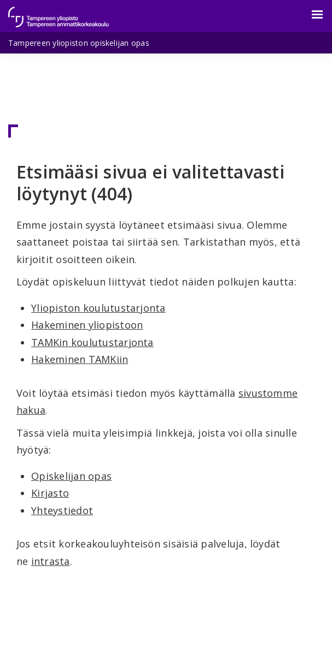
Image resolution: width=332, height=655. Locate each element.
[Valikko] (311, 14)
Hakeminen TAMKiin (79, 359)
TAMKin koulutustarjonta (92, 342)
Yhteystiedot (62, 510)
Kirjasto (50, 492)
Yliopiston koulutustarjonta (98, 307)
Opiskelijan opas (71, 476)
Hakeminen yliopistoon (87, 324)
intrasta (50, 561)
